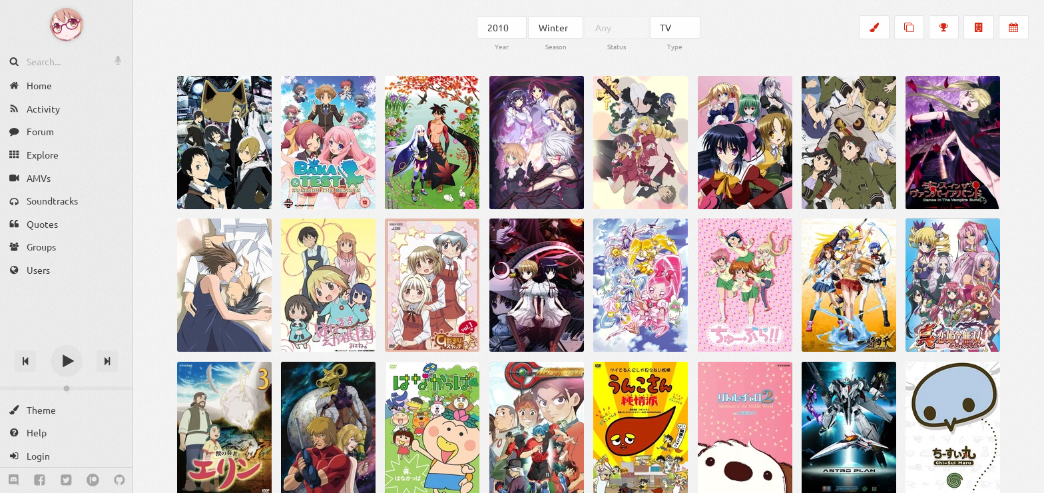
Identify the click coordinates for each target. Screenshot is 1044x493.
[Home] (66, 85)
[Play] (67, 361)
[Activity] (66, 109)
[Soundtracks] (66, 201)
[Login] (66, 456)
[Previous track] (25, 361)
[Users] (66, 270)
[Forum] (66, 131)
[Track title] (66, 337)
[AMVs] (66, 177)
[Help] (66, 432)
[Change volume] (66, 388)
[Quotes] (66, 224)
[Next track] (107, 361)
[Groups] (66, 246)
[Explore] (66, 155)
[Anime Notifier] (66, 24)
